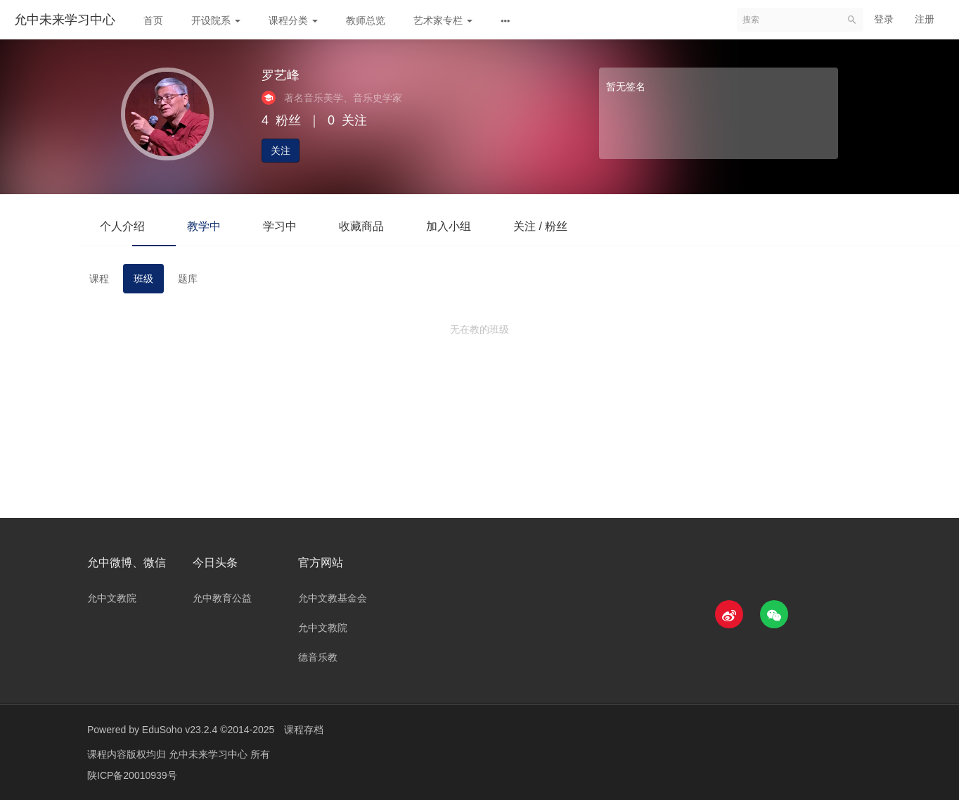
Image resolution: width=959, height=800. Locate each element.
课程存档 (303, 729)
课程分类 (293, 20)
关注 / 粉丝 (540, 226)
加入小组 (448, 226)
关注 (280, 150)
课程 (99, 278)
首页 (153, 20)
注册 (924, 19)
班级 (143, 278)
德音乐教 (317, 657)
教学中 (204, 226)
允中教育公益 (222, 598)
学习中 (280, 226)
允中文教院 (111, 598)
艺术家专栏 (442, 20)
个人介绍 (122, 226)
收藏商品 (361, 226)
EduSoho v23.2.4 (179, 729)
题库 (188, 278)
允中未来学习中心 (64, 20)
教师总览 (365, 20)
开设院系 (215, 20)
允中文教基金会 (332, 598)
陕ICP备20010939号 (132, 775)
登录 (884, 19)
